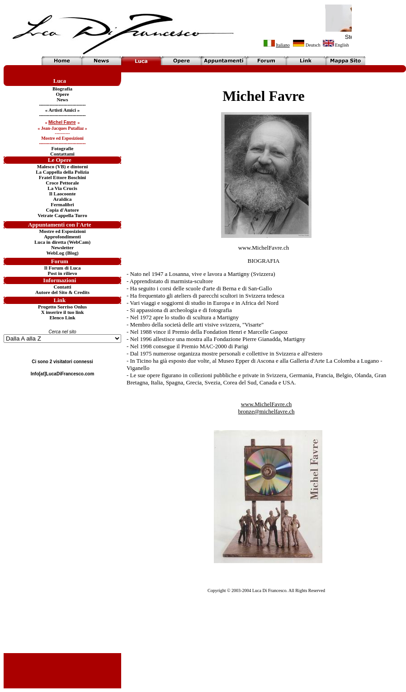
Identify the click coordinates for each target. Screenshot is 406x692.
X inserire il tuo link (62, 312)
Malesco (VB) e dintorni (62, 166)
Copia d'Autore (62, 210)
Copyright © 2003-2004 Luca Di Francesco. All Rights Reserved (266, 590)
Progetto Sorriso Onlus (62, 306)
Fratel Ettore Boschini (62, 177)
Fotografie (63, 148)
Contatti (62, 286)
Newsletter (62, 247)
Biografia (62, 88)
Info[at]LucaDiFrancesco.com (62, 373)
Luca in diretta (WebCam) (62, 242)
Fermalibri (62, 204)
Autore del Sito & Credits (62, 292)
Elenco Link (62, 317)
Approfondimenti (62, 236)
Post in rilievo (62, 273)
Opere (62, 94)
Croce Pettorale (62, 182)
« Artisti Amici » (62, 110)
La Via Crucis (62, 188)
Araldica (62, 199)
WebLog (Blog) (62, 253)
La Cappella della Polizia (62, 172)
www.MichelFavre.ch (263, 247)
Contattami (62, 153)
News (62, 99)
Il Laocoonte (62, 193)
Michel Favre (263, 96)
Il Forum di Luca (62, 267)
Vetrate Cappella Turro (62, 215)
